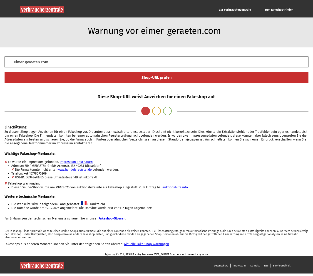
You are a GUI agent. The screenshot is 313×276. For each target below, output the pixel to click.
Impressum (239, 265)
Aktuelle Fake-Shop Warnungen (146, 244)
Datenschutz (221, 265)
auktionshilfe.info (175, 187)
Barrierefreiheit (282, 265)
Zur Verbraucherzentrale (235, 9)
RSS (266, 265)
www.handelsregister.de (74, 170)
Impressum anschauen (76, 162)
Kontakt (255, 265)
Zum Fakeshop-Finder (279, 9)
